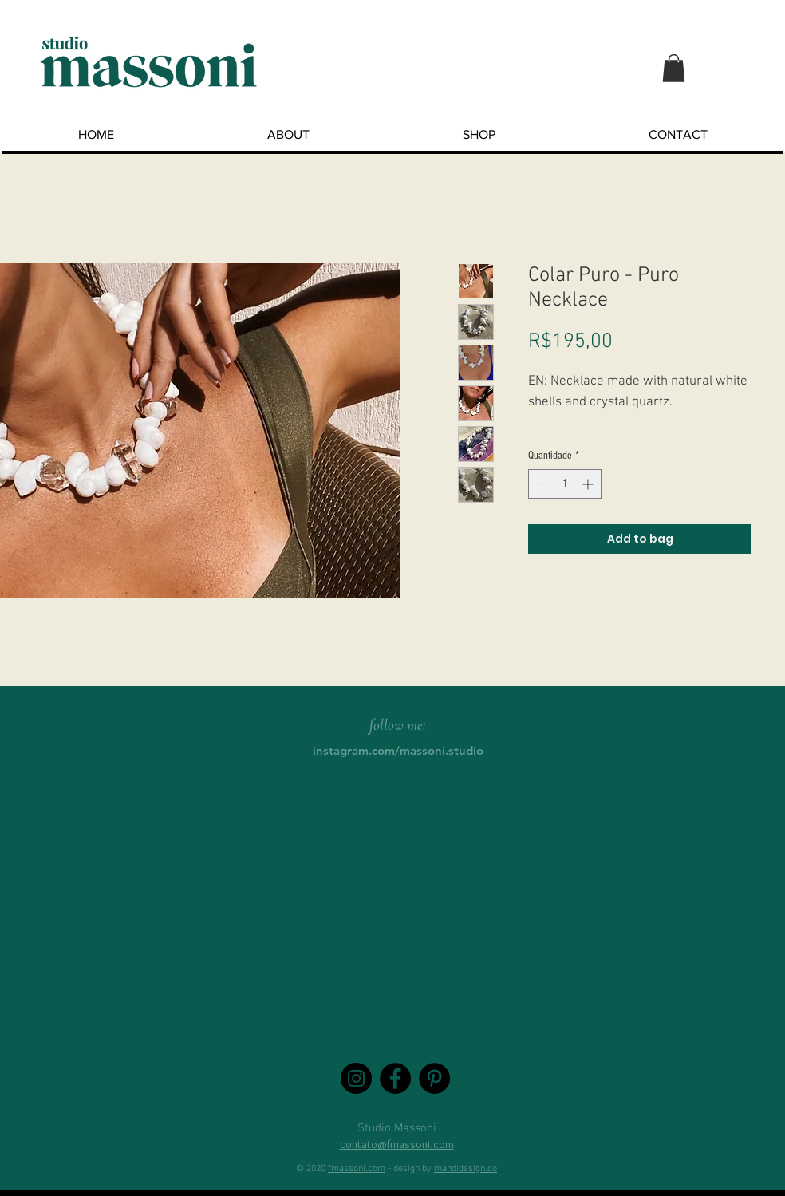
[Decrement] (540, 484)
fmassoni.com (356, 1168)
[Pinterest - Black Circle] (434, 1078)
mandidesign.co (465, 1168)
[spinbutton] (564, 484)
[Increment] (589, 484)
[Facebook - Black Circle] (395, 1078)
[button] (673, 68)
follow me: (397, 725)
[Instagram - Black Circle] (356, 1078)
